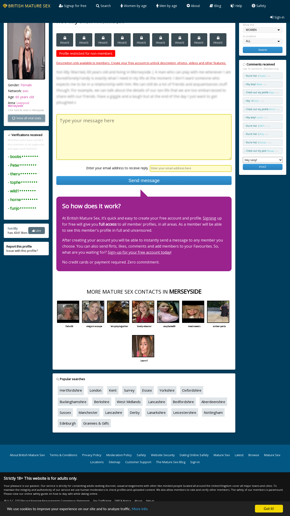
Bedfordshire (183, 401)
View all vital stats (26, 118)
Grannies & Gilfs (96, 423)
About (193, 6)
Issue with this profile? (22, 248)
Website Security (163, 455)
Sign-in (277, 17)
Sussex (65, 412)
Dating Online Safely (194, 455)
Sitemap (114, 462)
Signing (209, 218)
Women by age (133, 6)
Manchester (88, 412)
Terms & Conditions (63, 455)
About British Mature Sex (27, 455)
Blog (215, 6)
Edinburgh (68, 423)
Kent (113, 390)
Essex (147, 390)
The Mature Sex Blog (170, 462)
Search (103, 6)
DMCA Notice (123, 500)
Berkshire (101, 401)
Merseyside (15, 106)
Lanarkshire (156, 412)
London (95, 390)
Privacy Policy (91, 455)
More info (140, 508)
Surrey (129, 390)
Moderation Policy (119, 455)
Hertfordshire (71, 390)
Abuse (138, 500)
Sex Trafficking (102, 500)
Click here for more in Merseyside (26, 110)
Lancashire (156, 401)
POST (262, 166)
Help (236, 6)
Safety (259, 6)
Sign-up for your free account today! (139, 252)
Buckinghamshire (73, 401)
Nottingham (213, 412)
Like (36, 230)
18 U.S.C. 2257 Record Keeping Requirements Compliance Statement (47, 500)
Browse (253, 455)
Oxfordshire (191, 390)
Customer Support (138, 462)
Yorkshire (167, 390)
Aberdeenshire (213, 401)
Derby (135, 412)
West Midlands (129, 401)
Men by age (166, 6)
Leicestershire (184, 412)
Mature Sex (222, 455)
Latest (239, 455)
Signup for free (72, 6)
